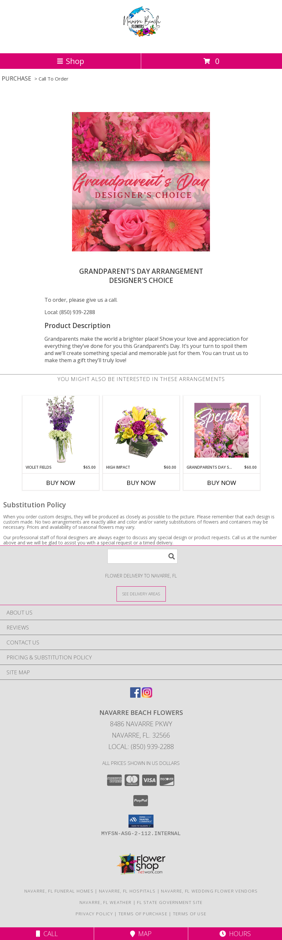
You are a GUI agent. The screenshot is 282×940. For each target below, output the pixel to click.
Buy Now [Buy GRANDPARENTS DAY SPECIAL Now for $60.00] (221, 482)
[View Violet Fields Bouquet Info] (60, 430)
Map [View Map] (141, 933)
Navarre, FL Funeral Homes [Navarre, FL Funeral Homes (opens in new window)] (59, 891)
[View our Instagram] (147, 695)
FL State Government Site (169, 902)
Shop (70, 61)
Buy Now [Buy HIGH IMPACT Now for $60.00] (141, 482)
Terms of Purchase (142, 914)
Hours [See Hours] (235, 933)
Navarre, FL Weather (106, 902)
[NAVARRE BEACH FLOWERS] (141, 44)
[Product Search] (142, 556)
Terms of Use (190, 914)
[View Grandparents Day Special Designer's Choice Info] (221, 430)
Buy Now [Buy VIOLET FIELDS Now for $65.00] (60, 482)
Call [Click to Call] (47, 933)
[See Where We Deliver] (141, 594)
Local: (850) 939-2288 (69, 312)
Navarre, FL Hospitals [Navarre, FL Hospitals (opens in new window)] (127, 891)
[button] (141, 821)
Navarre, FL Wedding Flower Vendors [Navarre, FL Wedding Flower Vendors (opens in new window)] (209, 891)
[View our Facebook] (135, 695)
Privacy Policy (94, 914)
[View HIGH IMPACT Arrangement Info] (141, 430)
